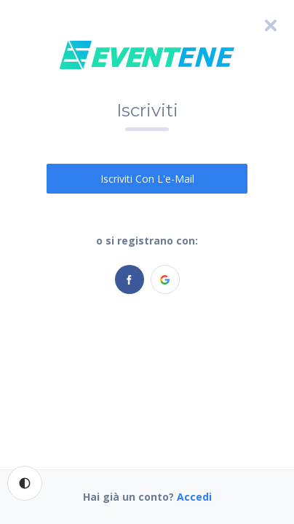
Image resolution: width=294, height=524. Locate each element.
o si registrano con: (147, 240)
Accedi (194, 497)
